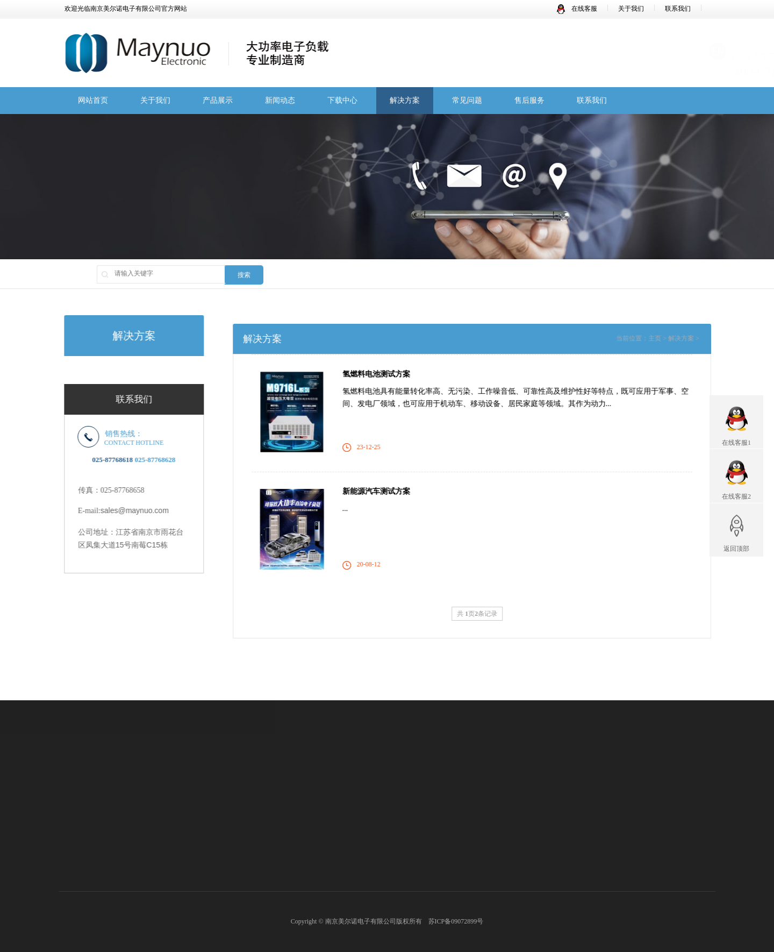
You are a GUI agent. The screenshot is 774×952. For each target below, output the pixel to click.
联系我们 (678, 8)
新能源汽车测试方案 (394, 491)
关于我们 (631, 8)
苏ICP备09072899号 (456, 921)
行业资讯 (435, 808)
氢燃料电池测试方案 (394, 374)
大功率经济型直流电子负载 (242, 857)
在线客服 (577, 8)
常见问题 (467, 101)
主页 (672, 338)
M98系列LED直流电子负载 (242, 883)
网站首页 (93, 101)
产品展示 (218, 101)
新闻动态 (280, 101)
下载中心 (342, 101)
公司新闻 (435, 794)
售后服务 (529, 101)
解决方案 (405, 101)
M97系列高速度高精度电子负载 (248, 843)
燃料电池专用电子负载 (236, 870)
